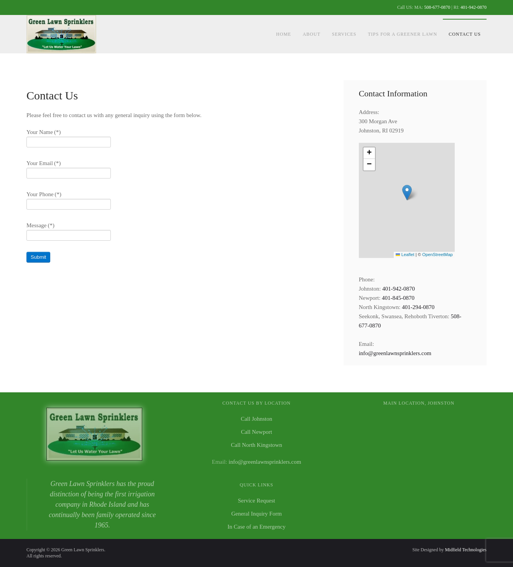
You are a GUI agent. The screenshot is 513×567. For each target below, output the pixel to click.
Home (283, 34)
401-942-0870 (473, 7)
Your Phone (43, 194)
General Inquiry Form (256, 514)
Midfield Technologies (466, 549)
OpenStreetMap (437, 254)
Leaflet (405, 254)
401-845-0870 (398, 298)
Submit (38, 257)
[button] (407, 192)
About (311, 34)
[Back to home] (62, 34)
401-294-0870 (418, 307)
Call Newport (256, 432)
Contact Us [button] (465, 34)
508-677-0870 (437, 7)
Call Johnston (256, 419)
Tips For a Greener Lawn (402, 34)
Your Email (43, 163)
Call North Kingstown (256, 445)
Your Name (43, 132)
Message (40, 225)
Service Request (256, 501)
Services (344, 34)
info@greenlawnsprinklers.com (395, 353)
